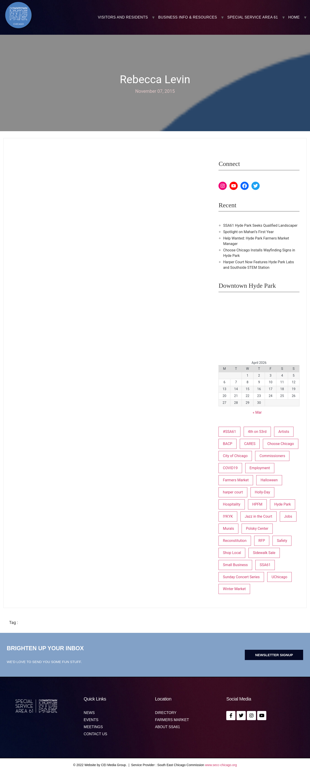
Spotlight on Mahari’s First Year (248, 232)
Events (91, 720)
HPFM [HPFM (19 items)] (257, 504)
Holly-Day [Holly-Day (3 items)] (262, 492)
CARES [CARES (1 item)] (249, 444)
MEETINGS (93, 727)
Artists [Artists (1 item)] (283, 431)
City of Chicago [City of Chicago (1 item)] (235, 456)
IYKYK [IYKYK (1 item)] (228, 516)
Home (294, 17)
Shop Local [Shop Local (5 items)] (232, 553)
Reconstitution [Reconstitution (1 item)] (234, 540)
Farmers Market (172, 720)
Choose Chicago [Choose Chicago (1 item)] (280, 444)
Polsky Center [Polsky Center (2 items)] (257, 528)
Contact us (95, 734)
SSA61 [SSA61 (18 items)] (265, 565)
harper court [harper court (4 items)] (233, 492)
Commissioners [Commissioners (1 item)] (272, 456)
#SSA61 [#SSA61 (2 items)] (229, 431)
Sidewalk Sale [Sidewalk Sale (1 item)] (264, 553)
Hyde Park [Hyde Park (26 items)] (282, 504)
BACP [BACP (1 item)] (227, 444)
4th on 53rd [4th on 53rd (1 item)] (257, 431)
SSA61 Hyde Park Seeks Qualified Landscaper (260, 225)
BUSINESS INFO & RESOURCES (188, 17)
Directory (166, 713)
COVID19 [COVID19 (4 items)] (230, 468)
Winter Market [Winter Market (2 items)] (234, 589)
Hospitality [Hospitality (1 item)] (231, 504)
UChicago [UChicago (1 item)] (279, 577)
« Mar (257, 412)
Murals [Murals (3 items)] (228, 528)
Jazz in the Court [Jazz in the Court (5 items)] (258, 516)
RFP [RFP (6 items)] (262, 540)
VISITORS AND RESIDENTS (122, 17)
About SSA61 (167, 727)
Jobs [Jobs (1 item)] (288, 516)
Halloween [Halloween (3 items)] (269, 480)
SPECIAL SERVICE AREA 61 (252, 17)
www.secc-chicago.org (221, 765)
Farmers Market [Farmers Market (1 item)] (236, 480)
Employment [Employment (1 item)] (260, 468)
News (89, 713)
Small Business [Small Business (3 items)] (235, 565)
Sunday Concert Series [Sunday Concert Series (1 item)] (241, 577)
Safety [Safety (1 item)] (282, 540)
